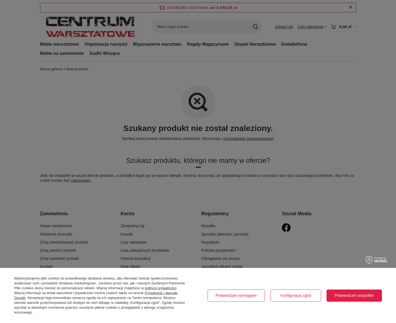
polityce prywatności (160, 288)
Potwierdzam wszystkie (354, 295)
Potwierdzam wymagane (236, 295)
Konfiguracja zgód (296, 295)
